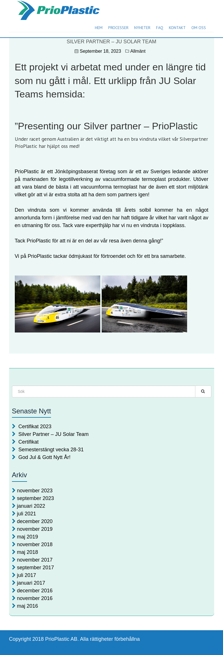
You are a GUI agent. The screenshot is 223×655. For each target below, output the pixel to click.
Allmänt (138, 51)
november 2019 (35, 529)
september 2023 (35, 498)
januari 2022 (31, 506)
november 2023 (35, 490)
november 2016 (35, 598)
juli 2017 (26, 575)
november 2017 (35, 560)
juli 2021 (26, 514)
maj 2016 (27, 606)
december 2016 (35, 590)
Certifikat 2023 (35, 426)
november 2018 (35, 544)
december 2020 (35, 521)
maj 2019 (27, 537)
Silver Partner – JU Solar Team (54, 434)
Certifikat (29, 442)
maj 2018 (27, 552)
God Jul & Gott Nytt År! (45, 457)
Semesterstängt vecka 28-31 (51, 449)
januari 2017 (31, 583)
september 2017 (35, 567)
